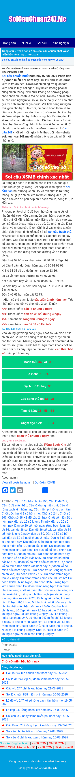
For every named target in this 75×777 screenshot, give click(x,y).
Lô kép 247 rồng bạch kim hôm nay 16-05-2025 (37, 709)
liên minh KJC (26, 747)
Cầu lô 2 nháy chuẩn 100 (31, 501)
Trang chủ (9, 43)
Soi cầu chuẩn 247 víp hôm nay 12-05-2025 (34, 731)
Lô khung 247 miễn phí (44, 617)
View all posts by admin (17, 482)
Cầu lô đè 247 (58, 501)
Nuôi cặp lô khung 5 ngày (18, 629)
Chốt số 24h (50, 513)
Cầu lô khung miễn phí (43, 505)
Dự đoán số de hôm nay (53, 553)
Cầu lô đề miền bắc (14, 505)
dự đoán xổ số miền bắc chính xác (36, 562)
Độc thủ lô (30, 541)
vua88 (69, 747)
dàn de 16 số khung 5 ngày (32, 521)
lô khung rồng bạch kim (27, 621)
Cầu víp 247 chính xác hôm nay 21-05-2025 (34, 688)
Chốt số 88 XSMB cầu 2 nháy (27, 517)
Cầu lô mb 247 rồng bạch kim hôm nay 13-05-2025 (39, 725)
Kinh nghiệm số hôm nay (53, 594)
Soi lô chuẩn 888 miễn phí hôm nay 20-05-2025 (37, 694)
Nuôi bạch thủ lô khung (57, 625)
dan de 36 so (19, 529)
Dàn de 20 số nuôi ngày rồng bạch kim (39, 525)
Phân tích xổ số (26, 51)
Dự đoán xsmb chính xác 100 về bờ (43, 578)
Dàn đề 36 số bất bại (42, 529)
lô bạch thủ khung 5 (21, 602)
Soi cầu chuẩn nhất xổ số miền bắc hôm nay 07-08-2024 (33, 59)
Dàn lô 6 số (57, 537)
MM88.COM (57, 743)
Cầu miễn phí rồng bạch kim (52, 509)
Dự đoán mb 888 (25, 553)
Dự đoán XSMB (45, 482)
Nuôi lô (26, 43)
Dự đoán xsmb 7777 (29, 574)
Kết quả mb (28, 594)
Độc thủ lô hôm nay (51, 541)
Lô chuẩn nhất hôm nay (50, 602)
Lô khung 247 (18, 617)
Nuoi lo (40, 629)
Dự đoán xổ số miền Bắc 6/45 (21, 557)
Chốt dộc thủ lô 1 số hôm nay (21, 513)
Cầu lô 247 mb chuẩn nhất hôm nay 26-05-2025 (37, 673)
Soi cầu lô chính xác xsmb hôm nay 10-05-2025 (37, 737)
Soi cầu (41, 43)
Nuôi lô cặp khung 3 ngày (37, 633)
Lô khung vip (52, 621)
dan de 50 (37, 533)
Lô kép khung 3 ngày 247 (37, 613)
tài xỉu (59, 747)
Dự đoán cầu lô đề (35, 545)
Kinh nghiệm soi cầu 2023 (18, 598)
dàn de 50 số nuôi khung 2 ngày (28, 537)
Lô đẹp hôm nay (26, 610)
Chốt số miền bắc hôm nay (20, 661)
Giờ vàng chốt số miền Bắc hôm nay (31, 590)
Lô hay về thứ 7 (48, 610)
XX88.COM (39, 743)
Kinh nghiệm (60, 43)
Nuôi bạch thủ (31, 625)
